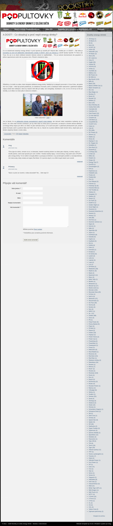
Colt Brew (93, 119)
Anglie (92, 62)
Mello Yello (93, 279)
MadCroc (93, 271)
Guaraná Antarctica (96, 211)
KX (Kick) (93, 254)
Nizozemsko (94, 300)
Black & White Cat (95, 85)
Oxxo (91, 318)
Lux (91, 264)
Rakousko (93, 349)
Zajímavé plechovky (96, 511)
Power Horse (94, 337)
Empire (92, 158)
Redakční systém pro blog (103, 524)
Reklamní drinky (95, 360)
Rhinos (92, 366)
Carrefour (93, 111)
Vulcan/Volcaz (94, 484)
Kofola (92, 245)
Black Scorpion (94, 88)
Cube (91, 126)
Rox (91, 377)
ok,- (91, 313)
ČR (17, 133)
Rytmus (92, 388)
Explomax (93, 171)
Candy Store (94, 107)
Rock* (92, 369)
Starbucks (93, 426)
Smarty (92, 417)
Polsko (92, 332)
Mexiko (92, 281)
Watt (92, 486)
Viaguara (93, 477)
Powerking (93, 341)
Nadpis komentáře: (14, 203)
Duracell (92, 149)
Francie (92, 183)
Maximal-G (93, 275)
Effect (92, 156)
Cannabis (93, 109)
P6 (91, 320)
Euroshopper (94, 166)
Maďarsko (93, 268)
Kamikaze (93, 234)
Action (92, 49)
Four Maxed (93, 181)
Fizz (91, 179)
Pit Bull (92, 328)
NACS (92, 296)
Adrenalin (93, 51)
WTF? (92, 494)
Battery (92, 73)
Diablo (92, 137)
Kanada (92, 237)
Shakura (92, 403)
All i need (93, 58)
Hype (91, 224)
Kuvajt (92, 252)
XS (91, 505)
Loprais (92, 260)
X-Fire (92, 501)
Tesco (92, 445)
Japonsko (93, 230)
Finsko (92, 175)
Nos (91, 309)
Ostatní (20, 133)
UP (91, 464)
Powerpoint (93, 345)
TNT (91, 452)
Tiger (92, 447)
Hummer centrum (95, 222)
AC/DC (92, 47)
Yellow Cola (93, 509)
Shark (92, 405)
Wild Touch (93, 492)
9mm (91, 45)
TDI (91, 443)
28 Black (92, 41)
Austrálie (92, 71)
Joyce (92, 232)
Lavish (92, 256)
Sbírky (92, 392)
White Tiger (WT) (95, 488)
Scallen (92, 394)
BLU (91, 90)
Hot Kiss (92, 220)
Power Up (93, 339)
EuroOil (92, 164)
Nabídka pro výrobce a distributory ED (75, 29)
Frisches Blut (94, 188)
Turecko (92, 456)
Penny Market (94, 324)
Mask (91, 273)
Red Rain (93, 358)
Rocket (92, 371)
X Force (92, 498)
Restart (92, 364)
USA (92, 467)
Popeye (92, 335)
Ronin (92, 375)
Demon (92, 134)
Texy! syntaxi (38, 229)
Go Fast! (92, 200)
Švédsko (92, 437)
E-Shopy (93, 151)
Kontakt (101, 29)
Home (6, 29)
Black (92, 83)
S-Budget (93, 390)
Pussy (92, 347)
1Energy (92, 39)
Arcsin (92, 524)
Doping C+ (93, 141)
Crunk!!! (93, 124)
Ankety (92, 64)
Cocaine (92, 117)
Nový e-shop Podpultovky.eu (27, 29)
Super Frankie (94, 428)
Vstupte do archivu (99, 516)
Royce (92, 379)
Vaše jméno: (16, 188)
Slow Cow (93, 415)
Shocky (92, 407)
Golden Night (94, 205)
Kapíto (92, 239)
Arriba (92, 68)
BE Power (93, 75)
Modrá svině (94, 288)
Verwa (92, 475)
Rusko (92, 383)
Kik (91, 243)
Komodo (92, 249)
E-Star (92, 154)
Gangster (93, 194)
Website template (81, 524)
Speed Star (93, 420)
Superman (93, 430)
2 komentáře (7, 133)
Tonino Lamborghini (96, 454)
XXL (91, 507)
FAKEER (93, 173)
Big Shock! (94, 79)
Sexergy (92, 401)
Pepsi (91, 326)
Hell (91, 217)
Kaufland (93, 241)
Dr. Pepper (93, 143)
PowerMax (93, 343)
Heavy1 (92, 215)
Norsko (92, 307)
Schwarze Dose (95, 411)
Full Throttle (93, 190)
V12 (91, 469)
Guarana (92, 209)
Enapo (92, 160)
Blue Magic (93, 92)
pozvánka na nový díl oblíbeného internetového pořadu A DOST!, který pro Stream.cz (31, 53)
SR (91, 424)
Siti (91, 413)
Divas (91, 139)
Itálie (91, 228)
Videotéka (25, 133)
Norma (92, 305)
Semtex (93, 396)
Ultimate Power (94, 460)
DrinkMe (92, 145)
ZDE (48, 117)
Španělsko (93, 435)
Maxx (91, 277)
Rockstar (93, 373)
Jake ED (48, 29)
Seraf (91, 398)
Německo (93, 298)
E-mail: (18, 193)
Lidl (91, 258)
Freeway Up (94, 186)
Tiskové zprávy (95, 449)
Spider (92, 422)
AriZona (92, 66)
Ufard (91, 458)
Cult (91, 128)
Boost (92, 96)
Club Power (94, 113)
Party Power (94, 322)
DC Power (93, 132)
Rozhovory (93, 381)
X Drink (92, 496)
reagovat (80, 161)
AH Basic (93, 53)
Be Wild (92, 77)
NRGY (92, 311)
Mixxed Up (93, 286)
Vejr (91, 471)
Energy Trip (93, 162)
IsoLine (92, 226)
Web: (19, 198)
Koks (91, 247)
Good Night (93, 207)
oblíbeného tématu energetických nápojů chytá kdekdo (34, 121)
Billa (91, 81)
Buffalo (92, 100)
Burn (92, 103)
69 (90, 43)
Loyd (91, 262)
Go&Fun (92, 202)
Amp (91, 60)
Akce (92, 56)
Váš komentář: (15, 207)
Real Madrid (94, 352)
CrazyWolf (93, 122)
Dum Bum (93, 147)
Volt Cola (93, 481)
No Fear (93, 303)
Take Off (92, 441)
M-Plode (92, 266)
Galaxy (92, 192)
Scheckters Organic (96, 409)
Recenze (93, 354)
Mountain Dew (95, 292)
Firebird (92, 177)
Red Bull (93, 356)
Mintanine (93, 283)
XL (91, 503)
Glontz (92, 198)
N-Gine (92, 294)
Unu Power (93, 462)
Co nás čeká (94, 115)
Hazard (92, 213)
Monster (93, 290)
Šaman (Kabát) (94, 432)
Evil (91, 168)
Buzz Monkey (94, 105)
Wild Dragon (94, 490)
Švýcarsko (93, 439)
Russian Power (94, 386)
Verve (92, 473)
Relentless (93, 362)
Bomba (92, 94)
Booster (92, 98)
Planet (92, 330)
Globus (92, 196)
